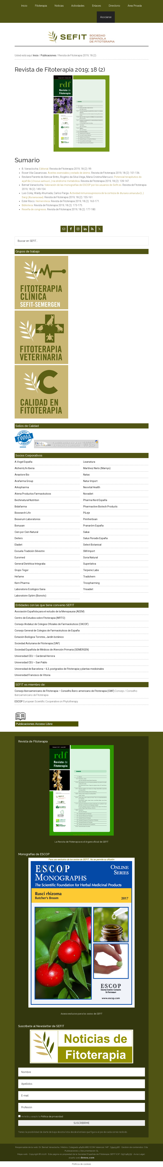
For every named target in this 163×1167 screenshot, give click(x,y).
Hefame (19, 576)
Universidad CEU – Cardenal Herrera (35, 656)
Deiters (19, 538)
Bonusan (20, 525)
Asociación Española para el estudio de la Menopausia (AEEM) (49, 611)
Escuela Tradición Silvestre (30, 551)
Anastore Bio (22, 474)
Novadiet (88, 493)
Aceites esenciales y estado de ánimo (69, 172)
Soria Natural (90, 557)
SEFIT (82, 38)
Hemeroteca (43, 201)
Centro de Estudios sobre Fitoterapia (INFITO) (40, 617)
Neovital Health (91, 487)
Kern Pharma (22, 583)
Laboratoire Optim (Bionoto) (30, 595)
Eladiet (18, 544)
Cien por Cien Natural (26, 532)
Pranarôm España (93, 525)
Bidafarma (21, 506)
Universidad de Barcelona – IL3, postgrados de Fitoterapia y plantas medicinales (59, 668)
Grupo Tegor (22, 570)
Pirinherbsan (90, 519)
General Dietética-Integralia (30, 563)
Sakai (86, 532)
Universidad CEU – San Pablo (31, 662)
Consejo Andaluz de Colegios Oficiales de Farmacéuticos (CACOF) (52, 624)
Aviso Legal (139, 1154)
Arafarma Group (24, 481)
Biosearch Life (23, 512)
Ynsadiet (88, 589)
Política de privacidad (52, 1116)
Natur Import (90, 481)
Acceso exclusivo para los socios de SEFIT (81, 1013)
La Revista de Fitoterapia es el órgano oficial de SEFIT (81, 841)
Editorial (43, 168)
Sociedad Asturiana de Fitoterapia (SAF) (37, 643)
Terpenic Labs (91, 570)
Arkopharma (22, 487)
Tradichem (89, 576)
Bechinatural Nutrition (27, 500)
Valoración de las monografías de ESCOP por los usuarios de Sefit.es (82, 185)
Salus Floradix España (95, 538)
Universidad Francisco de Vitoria (32, 675)
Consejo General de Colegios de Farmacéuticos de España (47, 630)
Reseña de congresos (34, 209)
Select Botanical (92, 544)
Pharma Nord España (95, 500)
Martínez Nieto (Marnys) (97, 468)
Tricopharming (91, 583)
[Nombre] (81, 1072)
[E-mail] (81, 1095)
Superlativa (89, 563)
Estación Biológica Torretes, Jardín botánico (39, 637)
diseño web (81, 1157)
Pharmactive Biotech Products (100, 506)
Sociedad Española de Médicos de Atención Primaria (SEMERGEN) (52, 649)
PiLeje (86, 512)
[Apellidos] (81, 1083)
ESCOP (19, 701)
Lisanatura (89, 461)
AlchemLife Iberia (24, 468)
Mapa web (22, 1154)
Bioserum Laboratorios (27, 519)
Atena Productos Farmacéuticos (33, 493)
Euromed (20, 557)
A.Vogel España (23, 461)
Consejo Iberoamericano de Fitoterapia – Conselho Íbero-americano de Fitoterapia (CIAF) (64, 691)
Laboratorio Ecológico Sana (30, 589)
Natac (86, 474)
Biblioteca (27, 205)
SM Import (89, 551)
